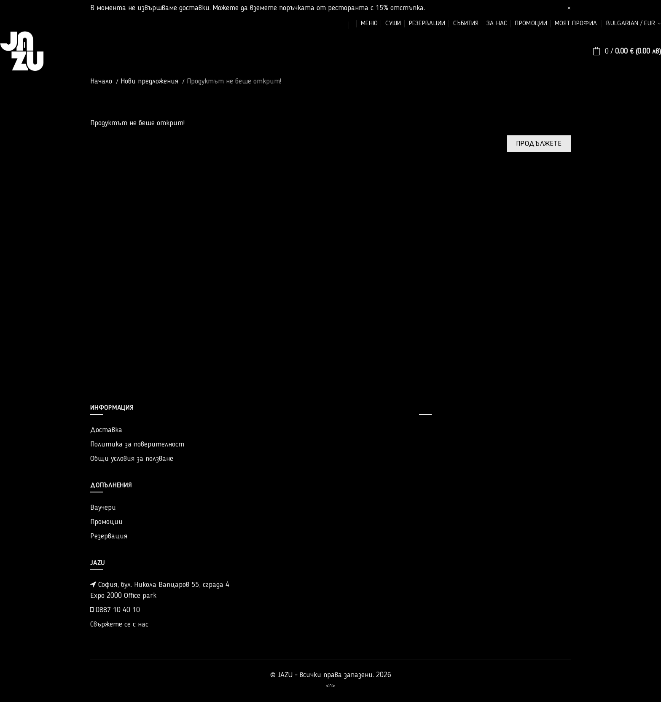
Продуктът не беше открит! (234, 81)
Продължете (539, 144)
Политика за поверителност (137, 444)
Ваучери (103, 507)
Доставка (106, 430)
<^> (330, 685)
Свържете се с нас (119, 624)
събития (466, 23)
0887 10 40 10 (115, 610)
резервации (427, 23)
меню (369, 23)
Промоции (106, 522)
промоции (531, 23)
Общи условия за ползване (131, 459)
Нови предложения (149, 81)
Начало (101, 81)
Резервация (108, 536)
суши (393, 23)
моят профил (576, 23)
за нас (497, 23)
